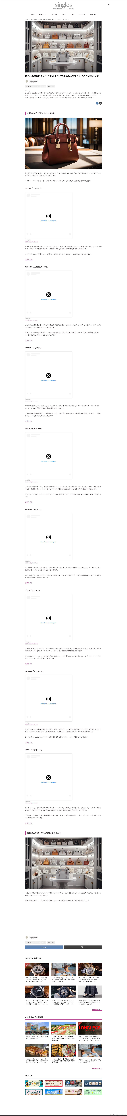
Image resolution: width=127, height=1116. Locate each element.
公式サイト (28, 259)
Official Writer (33, 81)
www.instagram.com (31, 241)
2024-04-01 (32, 82)
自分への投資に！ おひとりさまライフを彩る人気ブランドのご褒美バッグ (62, 76)
